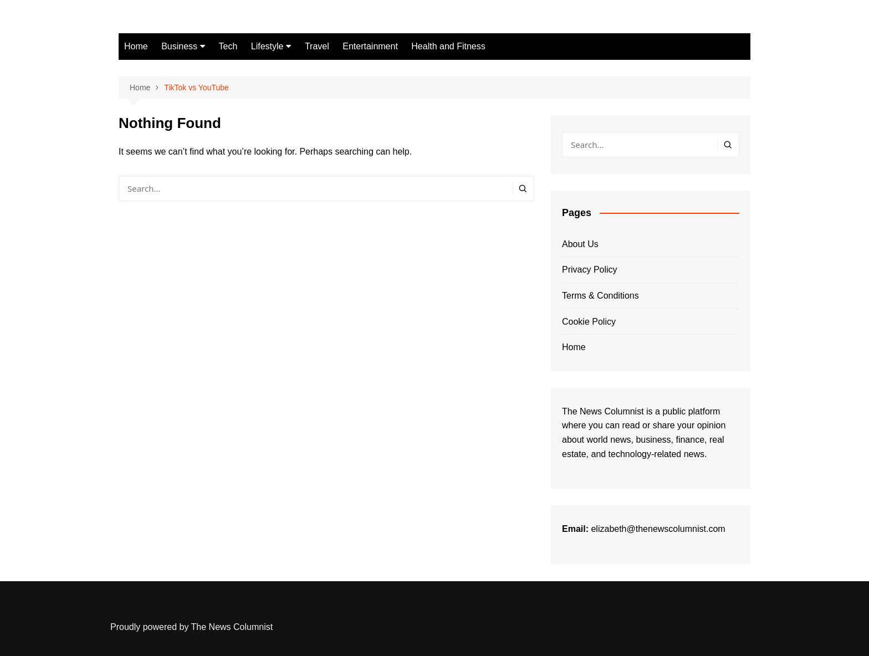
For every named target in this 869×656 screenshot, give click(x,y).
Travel (317, 46)
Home (136, 46)
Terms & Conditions (600, 295)
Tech (228, 46)
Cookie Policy (589, 321)
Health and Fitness (448, 46)
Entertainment (370, 46)
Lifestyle (267, 46)
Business (179, 46)
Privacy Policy (589, 269)
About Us (580, 244)
